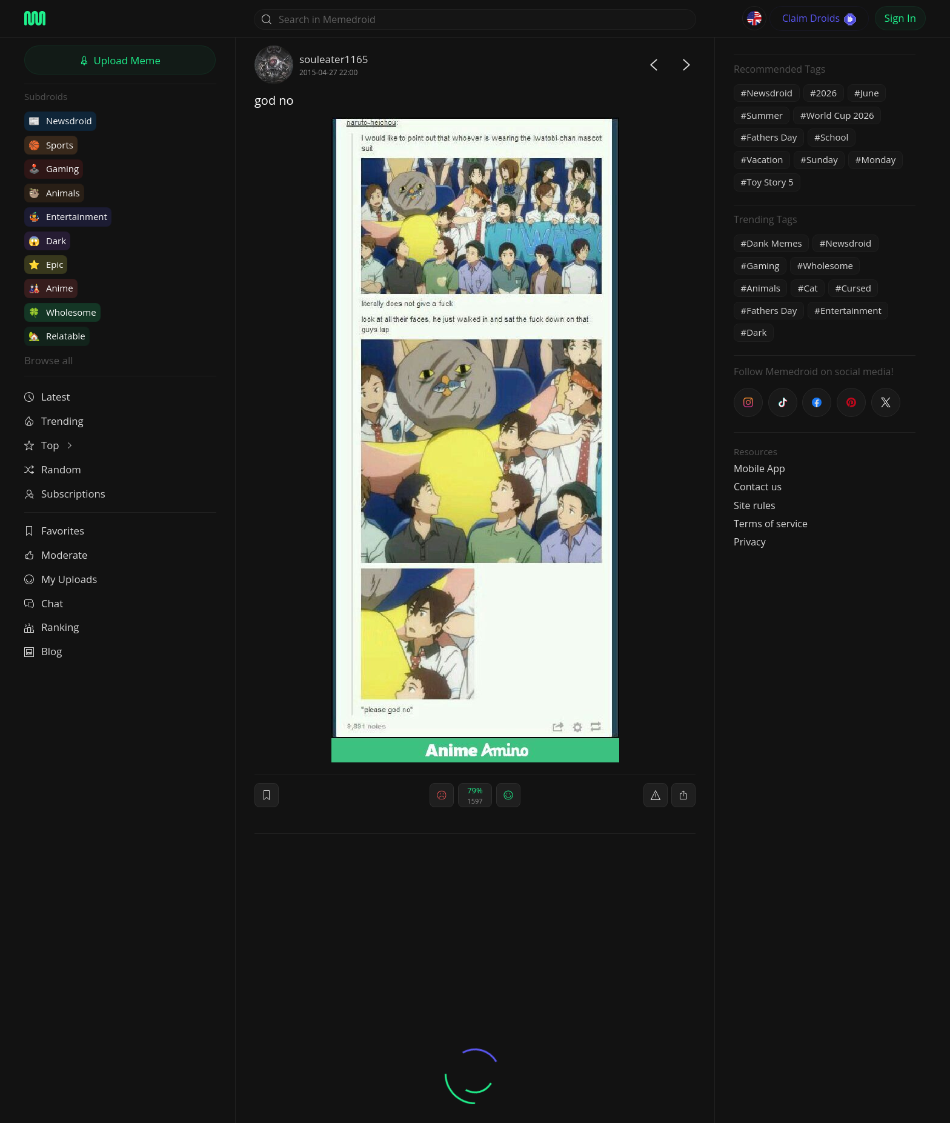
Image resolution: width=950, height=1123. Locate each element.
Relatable (56, 336)
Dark (47, 241)
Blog (43, 651)
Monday (878, 159)
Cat (811, 288)
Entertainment (67, 216)
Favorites (54, 531)
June (869, 93)
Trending (54, 421)
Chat (43, 603)
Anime (50, 288)
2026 (826, 93)
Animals (54, 193)
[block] (683, 795)
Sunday (822, 159)
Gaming (53, 168)
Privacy (750, 541)
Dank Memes (774, 243)
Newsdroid (60, 121)
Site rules (755, 505)
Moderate (55, 555)
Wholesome (62, 312)
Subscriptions (64, 494)
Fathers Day (771, 137)
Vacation (764, 159)
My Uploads (60, 579)
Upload (120, 60)
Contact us (758, 486)
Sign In (900, 18)
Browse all (48, 360)
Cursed (856, 288)
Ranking (51, 627)
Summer (764, 115)
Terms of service (771, 523)
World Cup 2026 (840, 115)
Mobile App (759, 468)
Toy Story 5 (769, 182)
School (834, 137)
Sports (50, 145)
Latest (47, 397)
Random (52, 469)
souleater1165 (333, 59)
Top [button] (49, 445)
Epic (45, 264)
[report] (655, 795)
